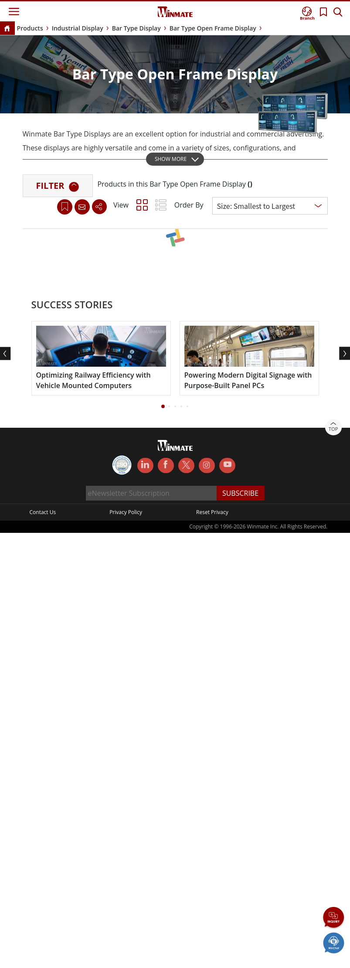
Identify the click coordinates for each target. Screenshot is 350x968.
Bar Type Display (136, 28)
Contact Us (43, 515)
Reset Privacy (212, 515)
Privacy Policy (125, 515)
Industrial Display (77, 28)
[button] (163, 410)
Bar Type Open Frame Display (213, 28)
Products (30, 28)
